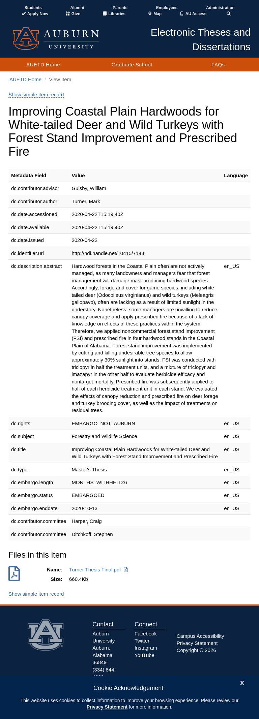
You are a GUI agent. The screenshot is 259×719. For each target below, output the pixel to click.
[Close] (242, 682)
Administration (220, 7)
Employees (166, 7)
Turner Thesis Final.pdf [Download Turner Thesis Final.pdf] (99, 569)
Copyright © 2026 (196, 650)
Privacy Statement (107, 707)
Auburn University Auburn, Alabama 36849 (103, 648)
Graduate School (132, 64)
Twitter (142, 641)
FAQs (218, 64)
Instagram (146, 648)
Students (32, 7)
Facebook (146, 633)
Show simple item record (36, 94)
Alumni (77, 7)
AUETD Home (43, 64)
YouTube (144, 655)
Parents (120, 7)
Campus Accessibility (200, 636)
